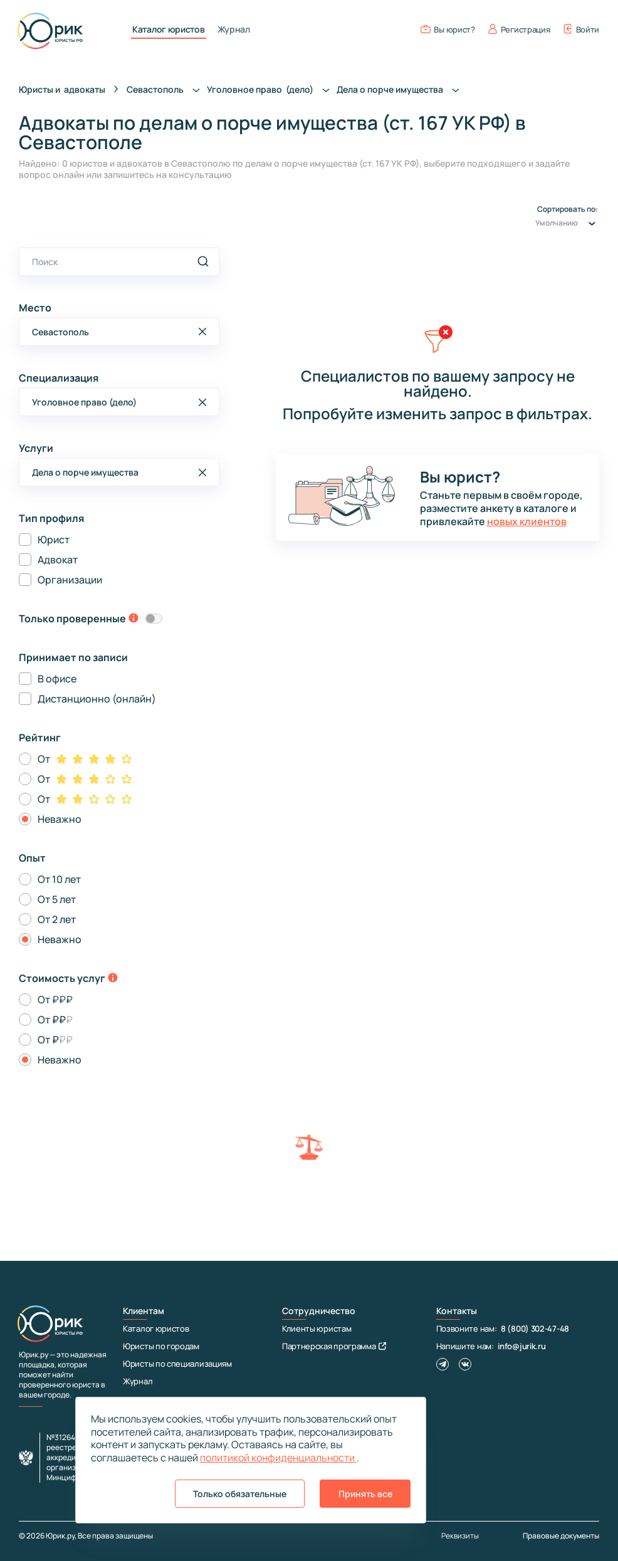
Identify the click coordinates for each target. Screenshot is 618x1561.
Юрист (54, 539)
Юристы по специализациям (177, 1363)
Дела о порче (401, 89)
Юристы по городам (161, 1346)
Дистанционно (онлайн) (97, 699)
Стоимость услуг (62, 978)
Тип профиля (51, 518)
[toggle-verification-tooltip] (133, 619)
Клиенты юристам (317, 1328)
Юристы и (62, 89)
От (44, 759)
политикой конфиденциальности (278, 1457)
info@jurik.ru (521, 1346)
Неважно (59, 819)
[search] (203, 261)
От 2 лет (57, 919)
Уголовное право (272, 89)
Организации (70, 580)
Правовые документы (561, 1535)
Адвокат (58, 559)
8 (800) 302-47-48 (535, 1328)
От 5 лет (57, 899)
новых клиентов (527, 521)
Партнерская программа (334, 1346)
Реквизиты (460, 1536)
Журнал (233, 29)
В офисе (57, 679)
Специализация (58, 378)
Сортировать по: (567, 218)
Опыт (32, 858)
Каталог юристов (168, 29)
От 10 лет (59, 879)
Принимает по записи (73, 657)
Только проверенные (72, 618)
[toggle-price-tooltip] (113, 979)
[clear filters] (437, 346)
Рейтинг (40, 737)
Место (35, 308)
